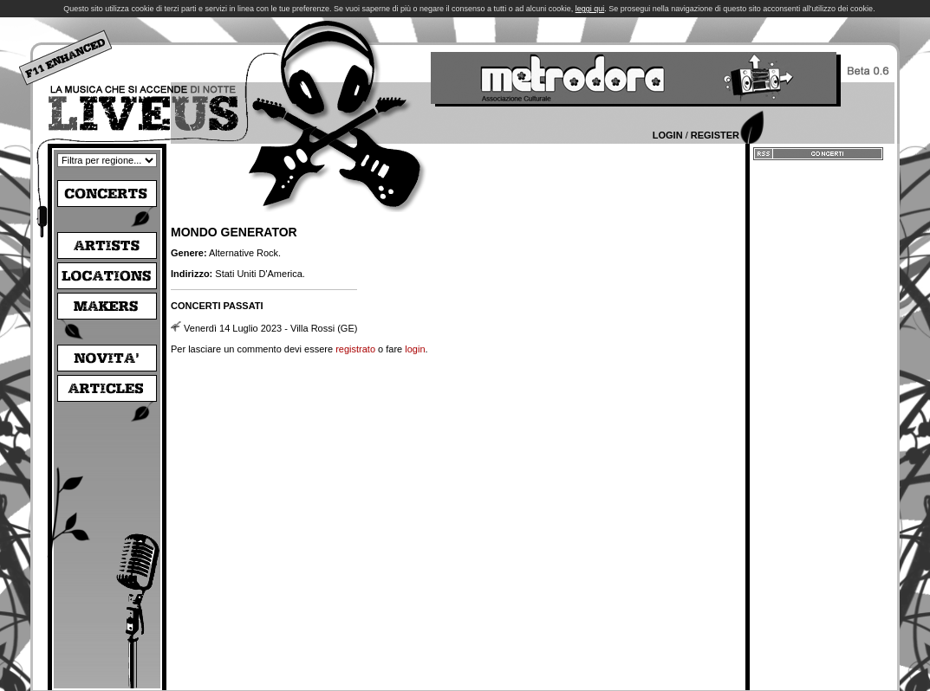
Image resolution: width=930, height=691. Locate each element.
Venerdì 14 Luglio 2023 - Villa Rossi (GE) (270, 328)
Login (668, 135)
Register (715, 135)
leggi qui (590, 8)
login (415, 349)
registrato (355, 349)
